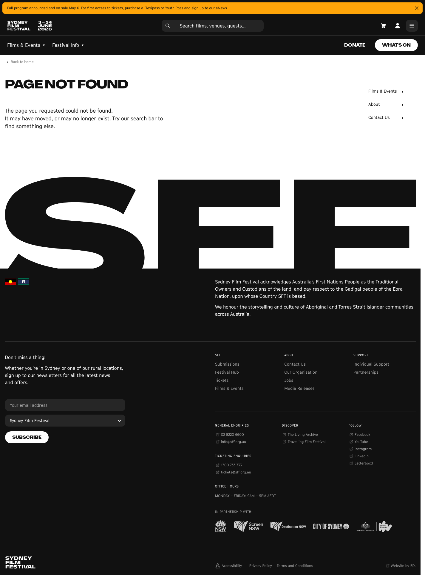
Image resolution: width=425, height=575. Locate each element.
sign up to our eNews (209, 8)
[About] (386, 105)
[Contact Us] (386, 118)
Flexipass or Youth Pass (163, 8)
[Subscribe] (27, 437)
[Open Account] (398, 26)
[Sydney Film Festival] (65, 421)
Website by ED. (403, 565)
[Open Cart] (383, 26)
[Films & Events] (386, 92)
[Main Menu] (412, 26)
